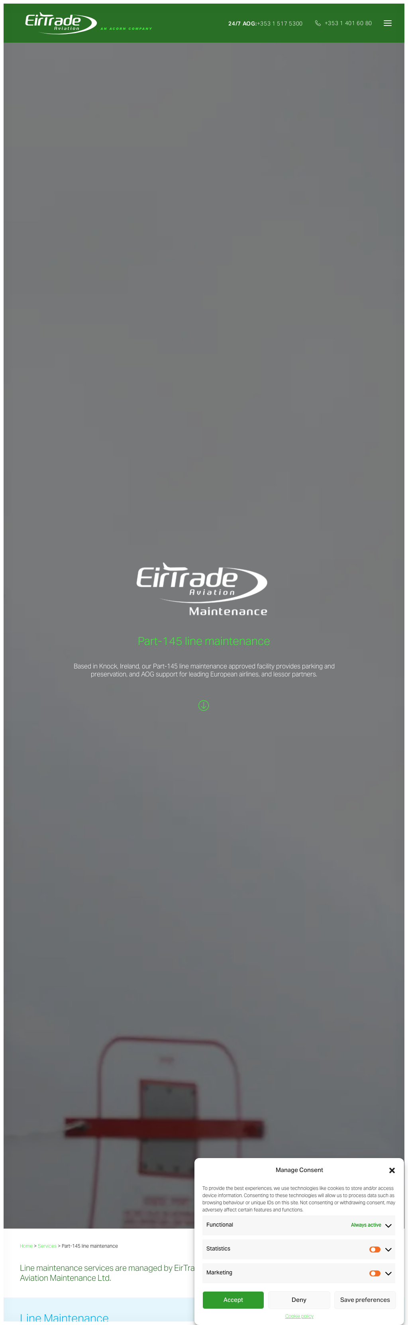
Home (26, 318)
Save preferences (365, 1300)
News (154, 1173)
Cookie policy (299, 1316)
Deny (299, 1300)
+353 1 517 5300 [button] (265, 23)
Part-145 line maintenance (53, 1261)
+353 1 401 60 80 (348, 23)
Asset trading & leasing (48, 1193)
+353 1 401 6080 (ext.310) (64, 1096)
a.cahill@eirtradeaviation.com (325, 1088)
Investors (159, 1184)
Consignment (37, 1222)
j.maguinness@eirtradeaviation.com (205, 1088)
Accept (233, 1300)
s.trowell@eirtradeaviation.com (72, 1088)
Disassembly (35, 1232)
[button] (392, 1170)
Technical (32, 1242)
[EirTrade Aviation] (85, 23)
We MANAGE (196, 876)
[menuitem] (268, 23)
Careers (157, 1162)
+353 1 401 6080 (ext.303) (319, 1096)
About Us (31, 1173)
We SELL (160, 876)
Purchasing (34, 1213)
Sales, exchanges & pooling (54, 1203)
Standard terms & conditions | (93, 1308)
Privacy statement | (40, 1308)
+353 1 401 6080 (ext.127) (191, 1096)
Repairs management (46, 1252)
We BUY (130, 876)
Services (47, 318)
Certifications (164, 1194)
